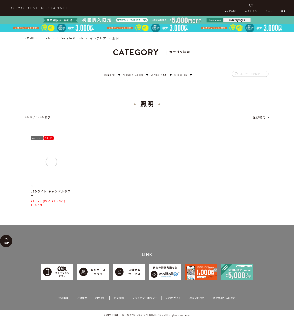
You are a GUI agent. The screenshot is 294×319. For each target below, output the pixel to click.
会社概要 (63, 297)
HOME (29, 38)
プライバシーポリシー (144, 297)
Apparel (110, 75)
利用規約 (100, 297)
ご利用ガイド (173, 297)
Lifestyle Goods (70, 38)
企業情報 (119, 297)
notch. (45, 38)
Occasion (180, 75)
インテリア (98, 38)
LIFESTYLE (158, 75)
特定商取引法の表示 (224, 297)
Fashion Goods (133, 75)
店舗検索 (82, 297)
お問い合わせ (196, 297)
